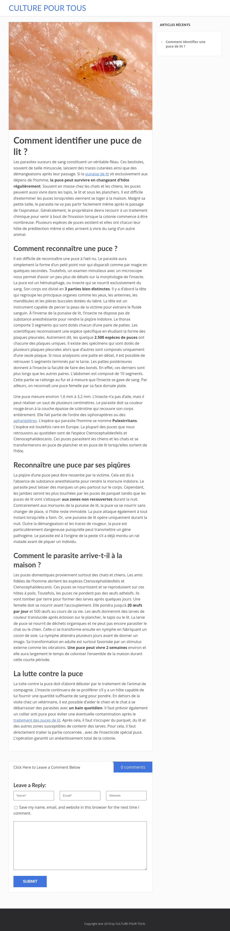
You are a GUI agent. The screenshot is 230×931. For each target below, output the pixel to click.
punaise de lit (97, 173)
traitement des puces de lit (36, 720)
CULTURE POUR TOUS (47, 8)
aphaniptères (25, 420)
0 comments (129, 766)
